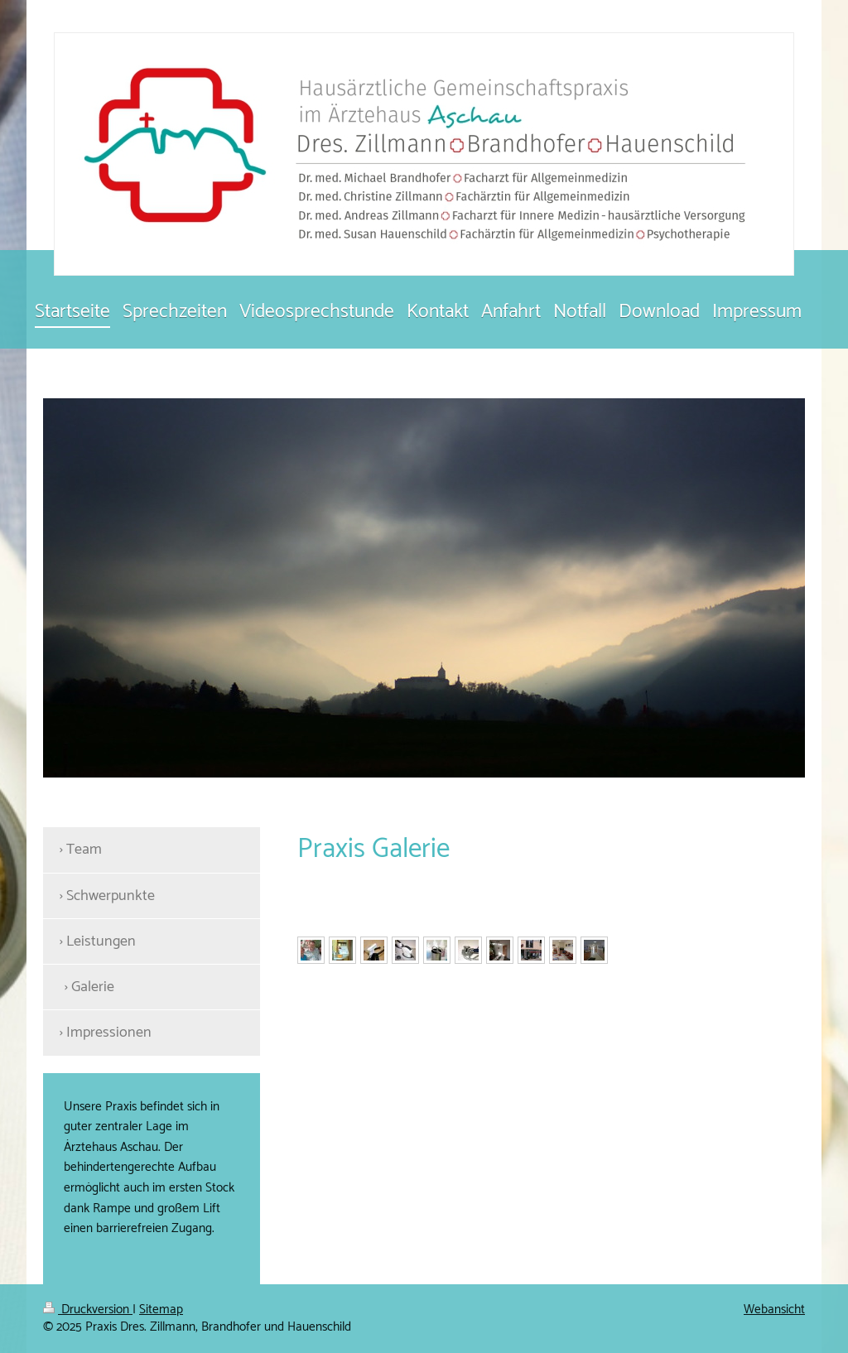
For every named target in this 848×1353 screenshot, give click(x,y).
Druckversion (87, 1309)
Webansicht (774, 1309)
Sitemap (161, 1309)
